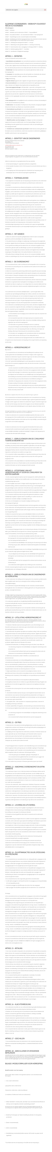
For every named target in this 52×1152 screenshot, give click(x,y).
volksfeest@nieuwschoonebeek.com (13, 145)
